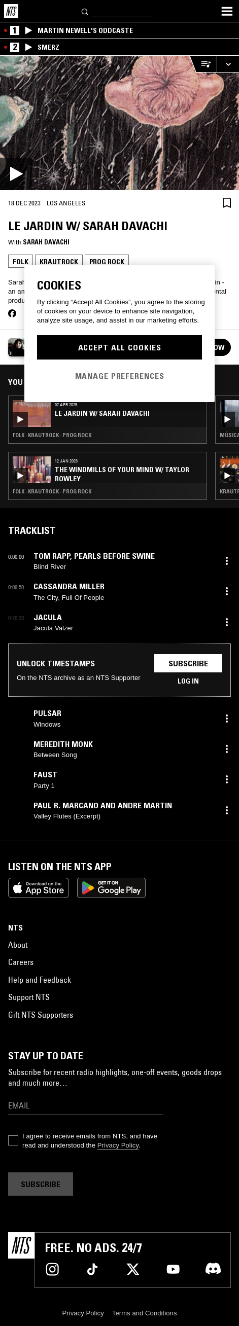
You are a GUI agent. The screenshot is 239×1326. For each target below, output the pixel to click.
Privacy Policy (118, 1145)
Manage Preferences (119, 376)
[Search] (85, 11)
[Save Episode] (227, 202)
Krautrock (59, 261)
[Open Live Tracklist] (203, 64)
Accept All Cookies (119, 347)
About (17, 945)
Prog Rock (106, 261)
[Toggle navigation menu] (227, 11)
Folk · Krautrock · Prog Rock (52, 435)
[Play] (119, 123)
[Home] (11, 11)
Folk (20, 261)
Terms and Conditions (144, 1313)
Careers (20, 962)
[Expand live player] (228, 64)
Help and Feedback (39, 980)
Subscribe (188, 663)
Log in (188, 681)
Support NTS (29, 997)
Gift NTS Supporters (40, 1015)
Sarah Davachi (46, 242)
